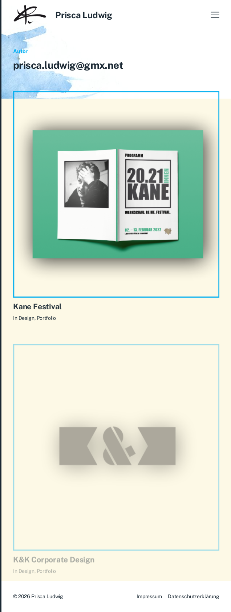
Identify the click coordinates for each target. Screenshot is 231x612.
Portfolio (46, 320)
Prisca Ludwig (83, 15)
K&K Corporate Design (53, 565)
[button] (215, 15)
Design (27, 320)
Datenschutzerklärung (193, 596)
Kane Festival (37, 308)
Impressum (149, 596)
